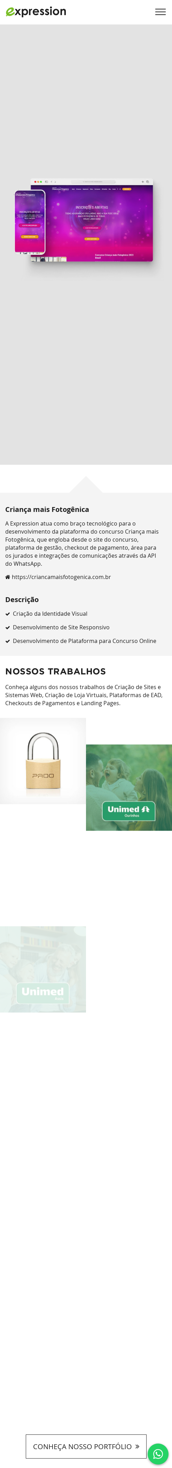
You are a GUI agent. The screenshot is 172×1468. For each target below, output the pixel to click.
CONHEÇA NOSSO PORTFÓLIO (86, 1446)
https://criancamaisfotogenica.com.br (58, 577)
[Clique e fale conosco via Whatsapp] (158, 1454)
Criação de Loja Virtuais (76, 695)
